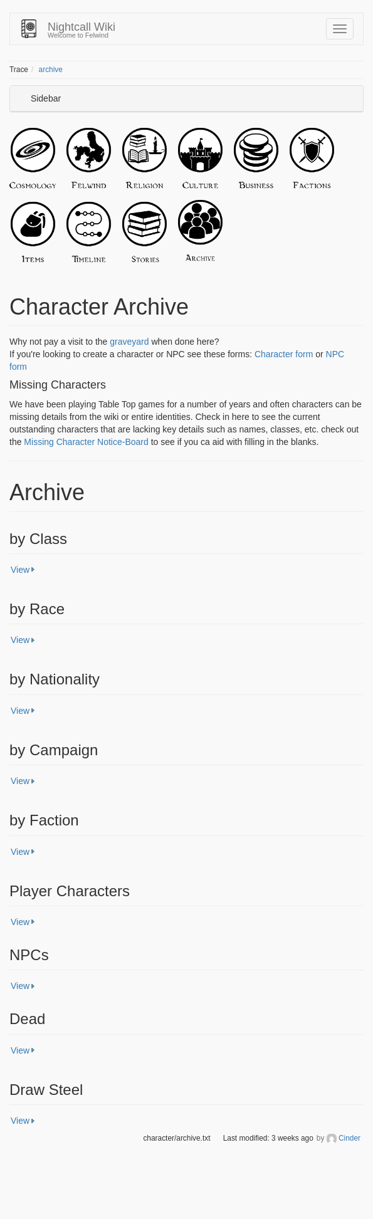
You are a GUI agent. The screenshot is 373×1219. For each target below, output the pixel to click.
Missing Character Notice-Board (86, 442)
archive (51, 69)
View (20, 570)
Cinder (349, 1138)
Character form (284, 354)
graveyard (129, 342)
